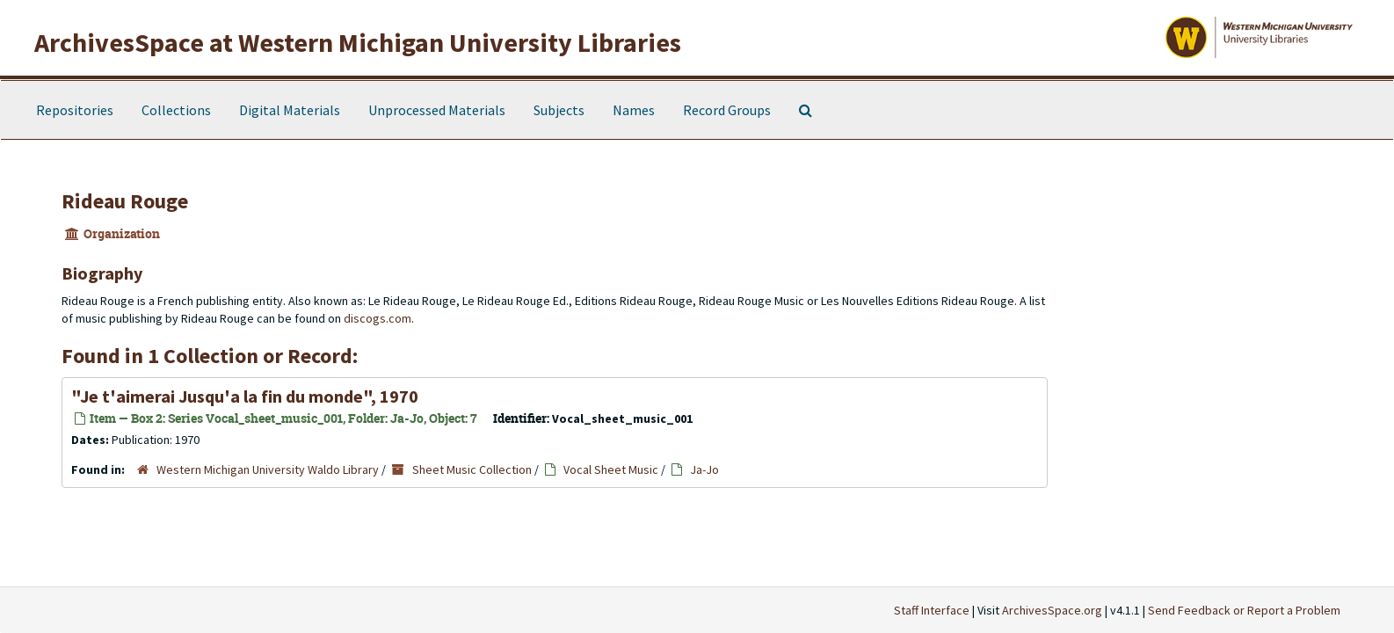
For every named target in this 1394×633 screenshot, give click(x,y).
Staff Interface (931, 610)
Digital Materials (289, 110)
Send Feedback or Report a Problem (1244, 610)
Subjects (559, 110)
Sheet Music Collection (472, 469)
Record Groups (727, 110)
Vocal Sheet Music (610, 469)
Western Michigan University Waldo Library (267, 469)
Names (634, 110)
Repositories (74, 110)
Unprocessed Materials (436, 110)
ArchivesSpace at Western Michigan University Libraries (357, 42)
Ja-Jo (704, 469)
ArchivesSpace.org (1052, 610)
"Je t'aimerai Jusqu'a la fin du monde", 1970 (244, 396)
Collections (176, 110)
